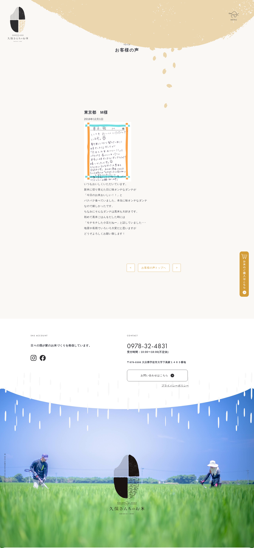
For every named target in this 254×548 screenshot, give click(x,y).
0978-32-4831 (147, 346)
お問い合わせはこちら (157, 375)
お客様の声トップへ (153, 267)
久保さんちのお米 (17, 24)
